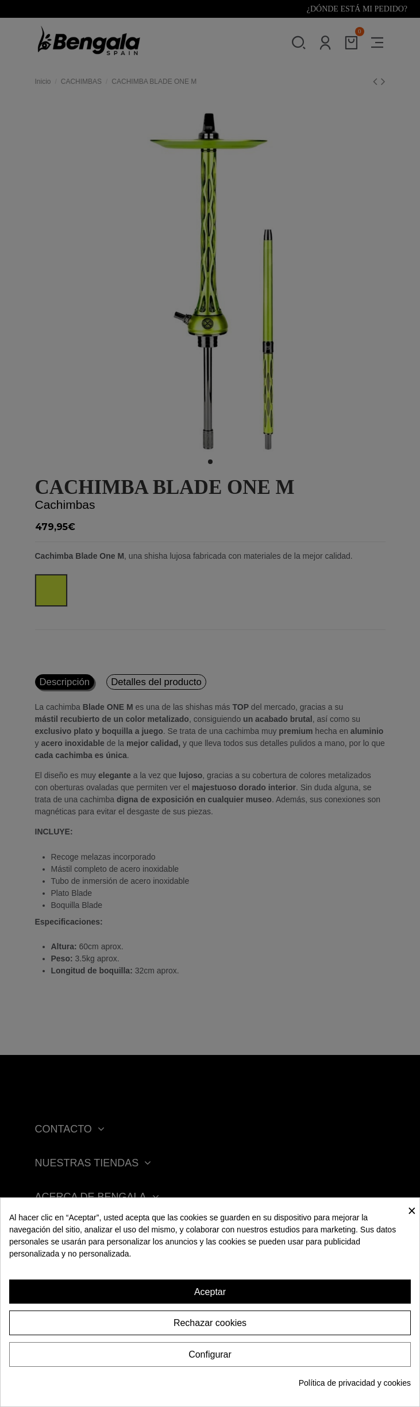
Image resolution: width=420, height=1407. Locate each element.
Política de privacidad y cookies (355, 1382)
